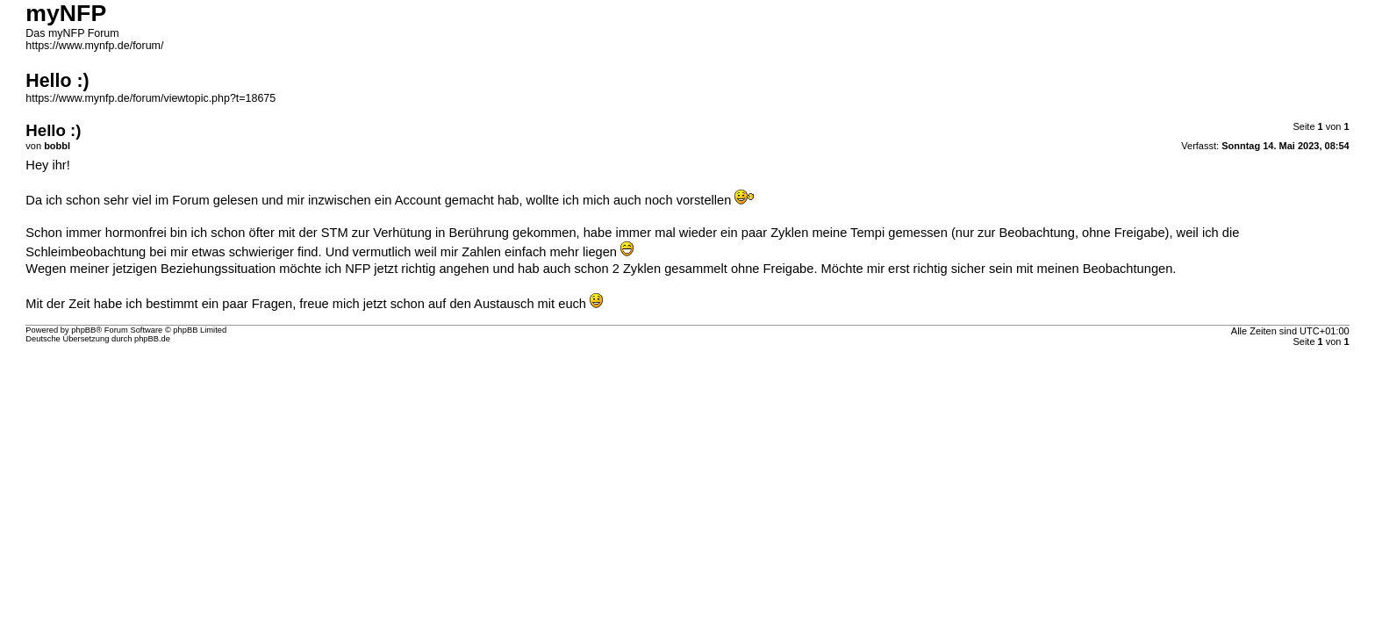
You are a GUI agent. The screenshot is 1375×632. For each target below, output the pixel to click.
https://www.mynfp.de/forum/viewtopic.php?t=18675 (150, 98)
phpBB (83, 330)
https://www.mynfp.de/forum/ (94, 46)
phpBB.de (152, 338)
